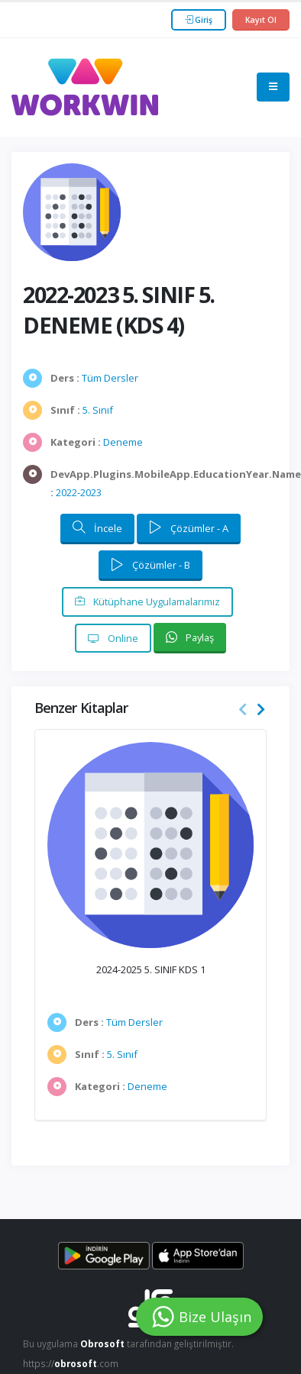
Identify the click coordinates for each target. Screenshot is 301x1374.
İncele (97, 527)
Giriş (198, 20)
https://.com (70, 1363)
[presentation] (243, 709)
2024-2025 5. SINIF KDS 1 (151, 969)
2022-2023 (79, 492)
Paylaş (190, 637)
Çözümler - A (188, 527)
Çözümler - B (150, 565)
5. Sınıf (98, 410)
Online (113, 638)
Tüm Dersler (110, 378)
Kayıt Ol (261, 20)
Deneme (123, 442)
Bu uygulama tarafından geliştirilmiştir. (128, 1343)
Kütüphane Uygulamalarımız (147, 601)
